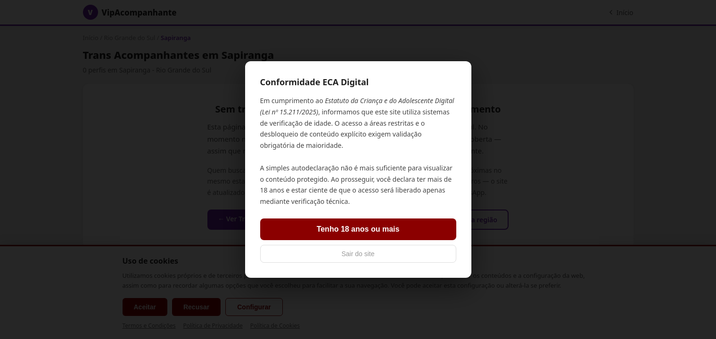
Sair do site (357, 254)
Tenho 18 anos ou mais (358, 229)
